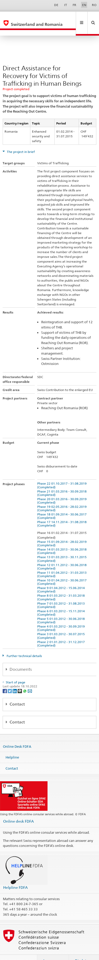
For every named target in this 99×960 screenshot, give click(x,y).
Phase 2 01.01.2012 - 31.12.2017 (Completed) (61, 632)
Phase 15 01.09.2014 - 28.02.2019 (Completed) (62, 532)
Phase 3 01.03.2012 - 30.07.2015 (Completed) (61, 624)
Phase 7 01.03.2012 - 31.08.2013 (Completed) (61, 593)
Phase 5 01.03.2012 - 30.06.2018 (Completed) (61, 609)
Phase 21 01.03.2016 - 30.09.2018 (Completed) (62, 481)
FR (74, 5)
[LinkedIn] (15, 679)
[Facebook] (5, 679)
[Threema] (20, 679)
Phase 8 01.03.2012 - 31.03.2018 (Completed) (61, 585)
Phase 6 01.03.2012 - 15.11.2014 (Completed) (61, 601)
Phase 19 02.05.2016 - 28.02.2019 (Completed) (62, 497)
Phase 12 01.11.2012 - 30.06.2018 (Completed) (62, 555)
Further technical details (24, 645)
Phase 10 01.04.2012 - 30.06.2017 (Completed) (62, 570)
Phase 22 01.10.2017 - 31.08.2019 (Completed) (62, 473)
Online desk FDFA (18, 810)
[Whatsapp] (25, 679)
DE (56, 5)
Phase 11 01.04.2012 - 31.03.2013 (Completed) (62, 562)
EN (84, 5)
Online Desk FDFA (17, 735)
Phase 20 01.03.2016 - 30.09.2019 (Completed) (62, 489)
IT (65, 5)
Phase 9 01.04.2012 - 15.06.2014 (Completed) (61, 578)
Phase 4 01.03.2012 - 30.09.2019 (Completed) (61, 616)
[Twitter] (10, 679)
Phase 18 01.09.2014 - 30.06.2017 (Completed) (62, 504)
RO (94, 5)
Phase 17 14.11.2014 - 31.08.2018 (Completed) (62, 512)
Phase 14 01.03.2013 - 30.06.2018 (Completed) (62, 539)
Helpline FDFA (15, 876)
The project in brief (20, 140)
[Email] (30, 679)
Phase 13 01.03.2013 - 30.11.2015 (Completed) (62, 547)
